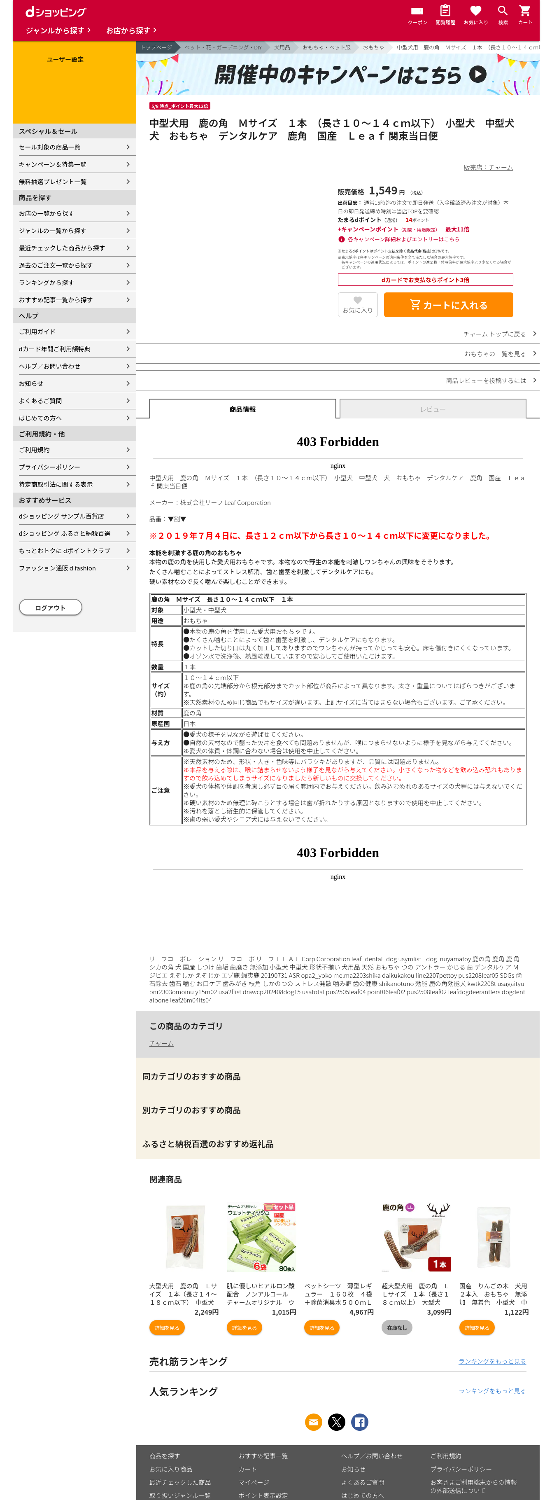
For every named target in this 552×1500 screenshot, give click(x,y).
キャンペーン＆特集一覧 (52, 164)
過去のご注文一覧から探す (56, 265)
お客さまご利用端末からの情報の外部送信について (474, 1486)
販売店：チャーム (488, 167)
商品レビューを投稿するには (486, 380)
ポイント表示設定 (263, 1495)
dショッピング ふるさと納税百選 (65, 533)
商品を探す (164, 1455)
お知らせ (31, 383)
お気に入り (357, 310)
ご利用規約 (34, 449)
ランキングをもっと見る (492, 1361)
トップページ (156, 47)
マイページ (254, 1482)
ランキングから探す (47, 282)
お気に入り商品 (171, 1469)
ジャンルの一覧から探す (52, 230)
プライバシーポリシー (50, 467)
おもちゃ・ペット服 (327, 47)
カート (248, 1469)
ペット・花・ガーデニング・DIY (223, 47)
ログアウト (50, 607)
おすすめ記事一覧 (263, 1455)
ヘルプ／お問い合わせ (50, 366)
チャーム (161, 1043)
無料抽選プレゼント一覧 (53, 181)
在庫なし (397, 1328)
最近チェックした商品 (180, 1482)
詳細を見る (167, 1328)
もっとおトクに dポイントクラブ (65, 550)
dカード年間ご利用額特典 (55, 348)
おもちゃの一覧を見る (495, 353)
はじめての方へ (40, 418)
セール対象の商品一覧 (50, 147)
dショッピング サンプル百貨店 (61, 516)
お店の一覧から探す (47, 213)
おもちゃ (373, 47)
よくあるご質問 (40, 400)
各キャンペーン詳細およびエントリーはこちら (404, 239)
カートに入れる (448, 304)
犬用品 (282, 47)
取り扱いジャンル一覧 (180, 1495)
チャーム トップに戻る (494, 334)
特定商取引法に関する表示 (56, 484)
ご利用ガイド (37, 331)
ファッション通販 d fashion (57, 567)
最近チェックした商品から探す (62, 247)
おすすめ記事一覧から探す (56, 299)
